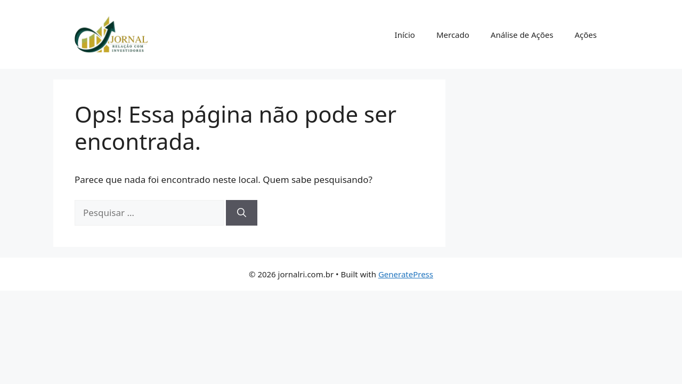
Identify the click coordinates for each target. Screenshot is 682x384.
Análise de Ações (522, 34)
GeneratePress (405, 274)
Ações (585, 34)
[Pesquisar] (241, 213)
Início (405, 34)
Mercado (452, 34)
